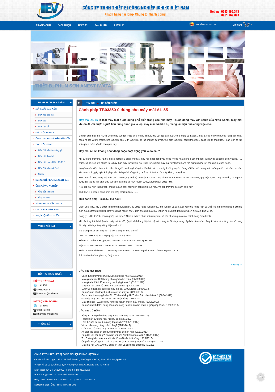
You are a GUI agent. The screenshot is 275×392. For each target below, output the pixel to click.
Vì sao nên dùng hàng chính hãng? (99, 325)
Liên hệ (119, 25)
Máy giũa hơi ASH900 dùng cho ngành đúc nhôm (106, 279)
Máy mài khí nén (46, 108)
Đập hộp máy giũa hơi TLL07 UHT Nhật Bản (104, 298)
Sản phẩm (101, 25)
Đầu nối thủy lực (46, 156)
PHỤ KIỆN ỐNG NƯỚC (48, 215)
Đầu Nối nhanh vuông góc (50, 150)
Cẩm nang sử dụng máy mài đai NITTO (102, 328)
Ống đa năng (44, 197)
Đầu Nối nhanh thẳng (48, 168)
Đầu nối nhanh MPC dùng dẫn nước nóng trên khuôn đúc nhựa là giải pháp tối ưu (123, 305)
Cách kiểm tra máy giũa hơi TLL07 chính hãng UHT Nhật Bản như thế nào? (120, 295)
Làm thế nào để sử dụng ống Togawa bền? (103, 322)
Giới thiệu (64, 25)
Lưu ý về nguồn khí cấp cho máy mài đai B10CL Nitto (109, 289)
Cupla (41, 174)
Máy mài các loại (46, 114)
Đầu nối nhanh (45, 144)
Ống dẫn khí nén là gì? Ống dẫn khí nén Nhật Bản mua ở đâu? (114, 335)
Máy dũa (42, 120)
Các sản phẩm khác (48, 209)
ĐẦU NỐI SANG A (45, 132)
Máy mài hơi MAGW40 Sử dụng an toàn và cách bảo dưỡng (112, 345)
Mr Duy (42, 285)
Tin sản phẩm (109, 103)
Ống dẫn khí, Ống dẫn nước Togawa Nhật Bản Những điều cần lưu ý (117, 341)
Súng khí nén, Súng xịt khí (52, 180)
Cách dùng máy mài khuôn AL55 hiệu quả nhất (105, 276)
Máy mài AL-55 (88, 119)
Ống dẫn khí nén (46, 191)
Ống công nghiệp (46, 185)
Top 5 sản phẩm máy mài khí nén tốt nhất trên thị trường (110, 338)
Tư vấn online (204, 24)
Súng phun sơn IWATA (49, 203)
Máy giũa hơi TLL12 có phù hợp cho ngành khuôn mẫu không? (113, 302)
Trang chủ (43, 25)
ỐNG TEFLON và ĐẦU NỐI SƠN (53, 138)
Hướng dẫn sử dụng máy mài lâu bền (101, 319)
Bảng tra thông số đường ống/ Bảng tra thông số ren (108, 315)
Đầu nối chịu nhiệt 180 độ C (51, 162)
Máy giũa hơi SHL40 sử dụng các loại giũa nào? (106, 282)
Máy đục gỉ (43, 126)
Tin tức (83, 25)
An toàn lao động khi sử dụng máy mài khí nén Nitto (108, 332)
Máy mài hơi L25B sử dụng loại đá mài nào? (104, 285)
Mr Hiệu (43, 305)
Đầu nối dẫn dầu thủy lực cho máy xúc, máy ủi (105, 292)
